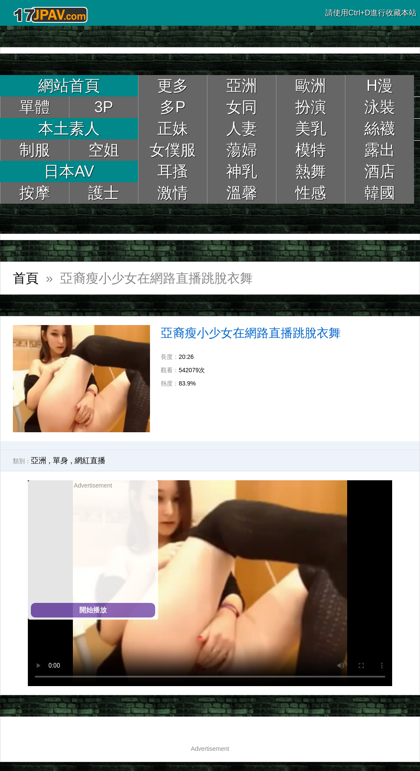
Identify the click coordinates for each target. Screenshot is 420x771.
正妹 (172, 128)
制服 (34, 150)
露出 (379, 150)
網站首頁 (69, 85)
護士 (103, 193)
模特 (310, 150)
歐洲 (310, 85)
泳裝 (379, 107)
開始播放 (93, 610)
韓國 (379, 193)
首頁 (26, 278)
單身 (60, 460)
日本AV (69, 171)
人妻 (241, 128)
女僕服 (173, 150)
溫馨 (241, 193)
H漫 (379, 85)
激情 (172, 193)
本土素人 (69, 128)
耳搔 (172, 171)
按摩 (34, 193)
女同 (241, 107)
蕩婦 (241, 150)
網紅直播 (90, 460)
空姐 (103, 150)
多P (173, 107)
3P (103, 107)
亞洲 (241, 85)
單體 (34, 107)
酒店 (379, 171)
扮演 (310, 107)
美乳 (310, 128)
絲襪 (379, 128)
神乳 (241, 171)
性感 (310, 193)
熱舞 (310, 171)
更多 (172, 85)
